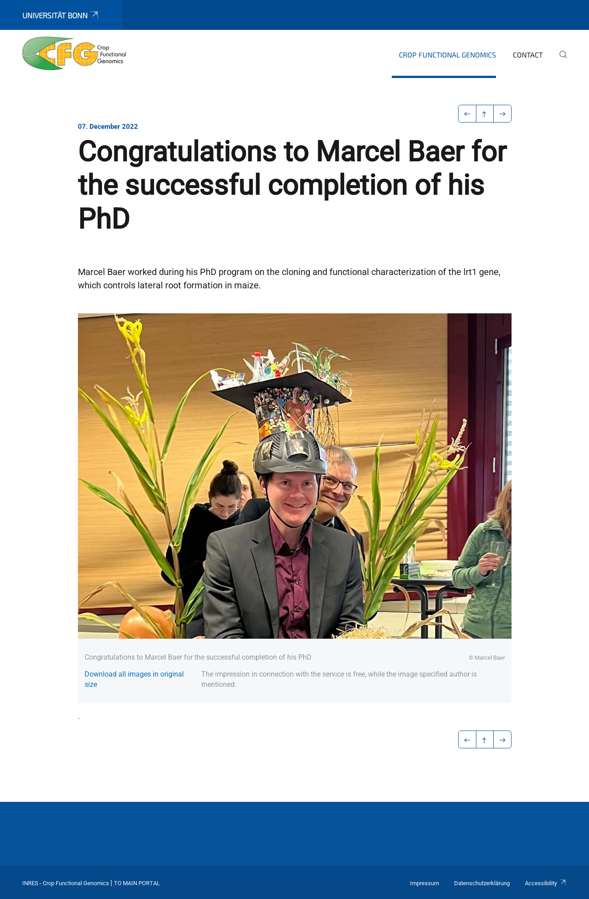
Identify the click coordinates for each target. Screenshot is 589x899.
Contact (528, 54)
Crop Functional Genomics (447, 54)
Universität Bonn (61, 15)
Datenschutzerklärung (482, 883)
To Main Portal (137, 883)
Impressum (424, 883)
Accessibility (546, 883)
